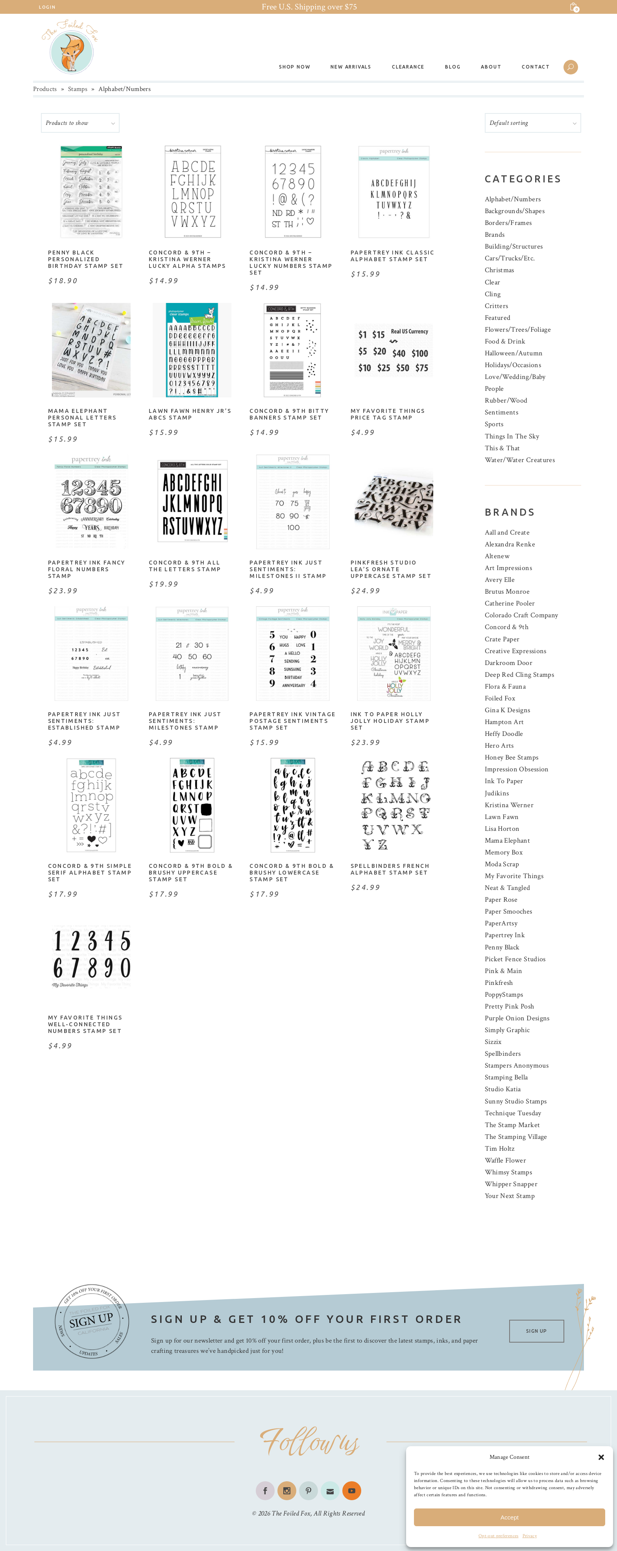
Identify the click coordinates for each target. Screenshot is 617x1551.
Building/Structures (514, 246)
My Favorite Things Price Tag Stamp (388, 414)
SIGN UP (536, 1331)
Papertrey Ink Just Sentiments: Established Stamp (84, 721)
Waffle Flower (505, 1160)
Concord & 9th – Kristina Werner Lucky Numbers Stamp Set (291, 262)
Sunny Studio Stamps (516, 1101)
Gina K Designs (507, 710)
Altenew (497, 556)
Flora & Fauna (505, 686)
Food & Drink (505, 341)
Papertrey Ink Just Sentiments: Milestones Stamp (185, 721)
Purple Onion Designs (517, 1018)
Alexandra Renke (510, 544)
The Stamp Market (512, 1124)
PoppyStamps (504, 994)
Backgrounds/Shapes (515, 210)
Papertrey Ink (505, 935)
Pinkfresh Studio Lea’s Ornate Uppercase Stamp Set (391, 569)
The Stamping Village (516, 1136)
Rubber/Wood (506, 400)
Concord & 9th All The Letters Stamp (185, 565)
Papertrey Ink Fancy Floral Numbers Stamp (87, 569)
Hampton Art (504, 721)
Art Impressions (508, 567)
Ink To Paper (504, 781)
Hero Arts (499, 745)
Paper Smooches (508, 911)
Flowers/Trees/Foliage (518, 329)
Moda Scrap (502, 864)
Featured (498, 317)
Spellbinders (503, 1053)
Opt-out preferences (498, 1536)
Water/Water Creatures (520, 459)
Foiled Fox (500, 698)
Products (45, 89)
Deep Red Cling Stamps (519, 674)
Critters (496, 305)
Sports (494, 424)
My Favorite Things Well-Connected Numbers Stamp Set (85, 1024)
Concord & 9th (507, 627)
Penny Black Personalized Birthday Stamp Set (86, 259)
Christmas (499, 270)
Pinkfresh (499, 982)
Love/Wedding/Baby (515, 376)
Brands (495, 234)
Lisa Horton (502, 828)
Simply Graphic (507, 1030)
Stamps (77, 89)
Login (47, 7)
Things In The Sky (512, 436)
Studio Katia (503, 1089)
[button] (601, 1457)
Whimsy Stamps (508, 1172)
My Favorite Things (514, 875)
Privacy (530, 1536)
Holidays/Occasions (513, 365)
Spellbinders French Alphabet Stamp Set (390, 869)
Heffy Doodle (504, 733)
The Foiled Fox (291, 1513)
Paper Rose (501, 899)
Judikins (497, 793)
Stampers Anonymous (517, 1065)
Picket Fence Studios (515, 959)
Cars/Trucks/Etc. (510, 258)
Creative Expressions (516, 651)
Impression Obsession (517, 769)
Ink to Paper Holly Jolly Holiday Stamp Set (390, 721)
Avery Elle (500, 579)
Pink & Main (504, 970)
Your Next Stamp (510, 1195)
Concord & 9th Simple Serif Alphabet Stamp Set (90, 872)
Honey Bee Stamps (512, 757)
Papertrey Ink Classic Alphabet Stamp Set (393, 255)
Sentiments (502, 412)
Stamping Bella (506, 1077)
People (494, 388)
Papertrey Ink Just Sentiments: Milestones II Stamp (288, 569)
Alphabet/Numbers (513, 199)
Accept (510, 1517)
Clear (493, 282)
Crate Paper (502, 639)
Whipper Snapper (511, 1184)
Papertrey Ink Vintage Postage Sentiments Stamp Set (292, 721)
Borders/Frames (508, 222)
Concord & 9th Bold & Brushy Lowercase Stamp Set (291, 872)
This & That (502, 448)
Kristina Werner (509, 805)
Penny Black (502, 947)
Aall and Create (507, 532)
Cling (493, 294)
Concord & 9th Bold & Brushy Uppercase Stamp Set (191, 872)
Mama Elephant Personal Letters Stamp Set (82, 417)
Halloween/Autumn (514, 353)
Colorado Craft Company (521, 615)
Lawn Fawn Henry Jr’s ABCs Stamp (190, 414)
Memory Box (504, 852)
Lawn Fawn (502, 816)
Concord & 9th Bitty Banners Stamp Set (289, 414)
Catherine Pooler (510, 603)
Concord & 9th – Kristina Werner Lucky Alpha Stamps (187, 259)
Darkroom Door (509, 662)
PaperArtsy (501, 923)
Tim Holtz (500, 1148)
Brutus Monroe (507, 591)
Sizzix (493, 1041)
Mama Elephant (507, 840)
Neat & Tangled (507, 887)
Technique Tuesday (513, 1113)
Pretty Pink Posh (509, 1006)
